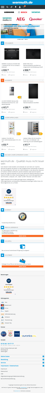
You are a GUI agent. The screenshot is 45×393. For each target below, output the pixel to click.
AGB (2, 374)
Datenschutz (4, 371)
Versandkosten (23, 387)
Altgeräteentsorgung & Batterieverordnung (12, 376)
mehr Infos (22, 236)
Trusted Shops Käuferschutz (8, 222)
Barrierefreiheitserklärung (8, 378)
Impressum (4, 369)
